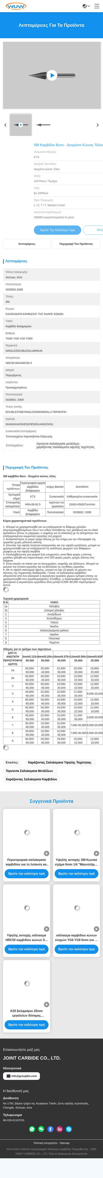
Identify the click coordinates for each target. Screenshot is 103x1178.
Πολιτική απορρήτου (46, 1143)
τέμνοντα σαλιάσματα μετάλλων (29, 771)
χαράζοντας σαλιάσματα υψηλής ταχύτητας (59, 762)
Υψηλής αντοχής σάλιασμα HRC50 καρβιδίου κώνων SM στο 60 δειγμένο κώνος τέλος (27, 938)
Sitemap (64, 1143)
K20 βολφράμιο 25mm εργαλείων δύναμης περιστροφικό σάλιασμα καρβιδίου (26, 1013)
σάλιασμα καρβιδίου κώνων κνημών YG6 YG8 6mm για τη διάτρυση (76, 938)
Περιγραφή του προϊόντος (76, 243)
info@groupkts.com (21, 1076)
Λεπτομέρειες (26, 243)
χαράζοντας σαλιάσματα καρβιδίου (31, 779)
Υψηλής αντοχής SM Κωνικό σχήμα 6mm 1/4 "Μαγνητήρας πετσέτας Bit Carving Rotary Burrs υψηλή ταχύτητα (76, 862)
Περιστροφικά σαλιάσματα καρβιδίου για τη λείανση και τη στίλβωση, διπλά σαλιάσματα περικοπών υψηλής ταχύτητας (26, 862)
